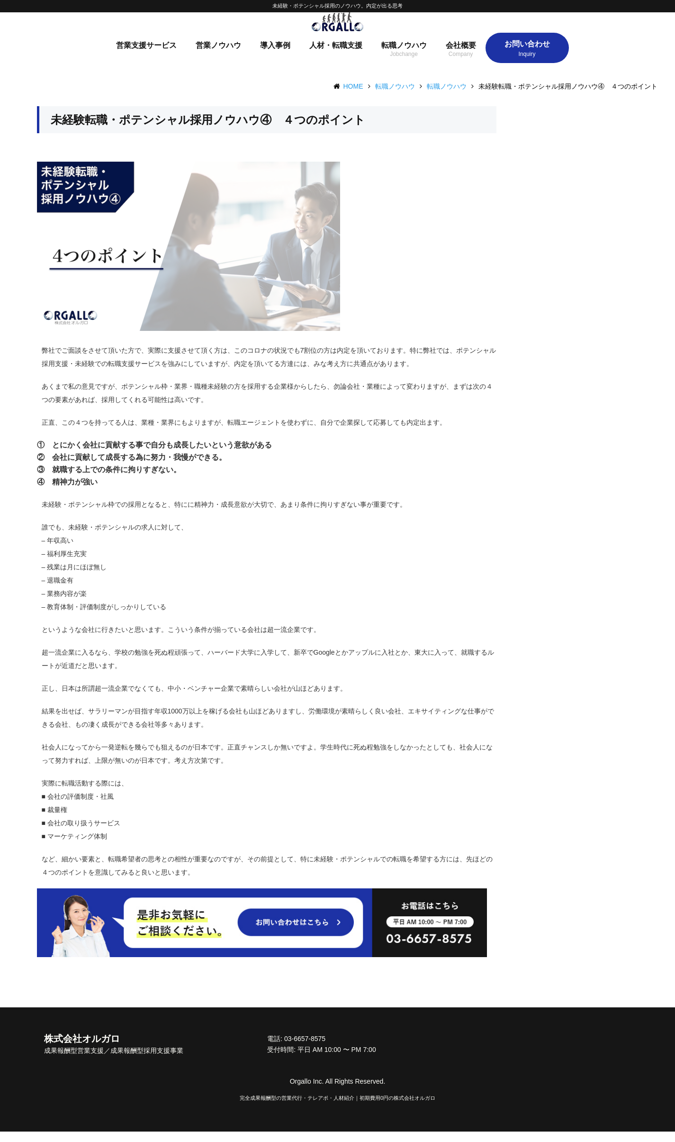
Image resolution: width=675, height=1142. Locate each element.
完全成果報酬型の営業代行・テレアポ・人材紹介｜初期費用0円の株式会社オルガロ (337, 1108)
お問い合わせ (527, 54)
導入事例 (275, 56)
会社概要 (461, 56)
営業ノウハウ (218, 56)
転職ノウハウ (404, 56)
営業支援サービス (146, 56)
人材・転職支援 (335, 56)
